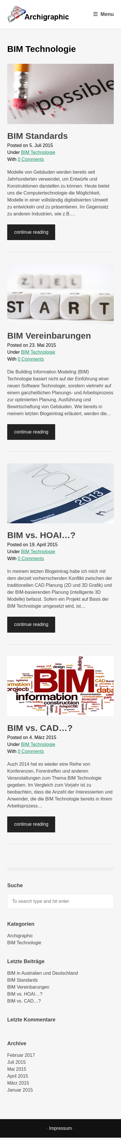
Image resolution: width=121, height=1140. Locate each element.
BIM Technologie (38, 152)
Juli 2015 (16, 1062)
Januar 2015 (20, 1090)
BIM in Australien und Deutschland (42, 973)
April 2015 (17, 1076)
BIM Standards (37, 136)
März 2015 (18, 1083)
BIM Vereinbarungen (49, 335)
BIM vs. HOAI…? (41, 535)
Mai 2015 (16, 1069)
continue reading (31, 232)
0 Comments (31, 159)
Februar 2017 (21, 1055)
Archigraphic (20, 935)
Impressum (60, 1128)
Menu (103, 14)
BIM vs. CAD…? (40, 728)
